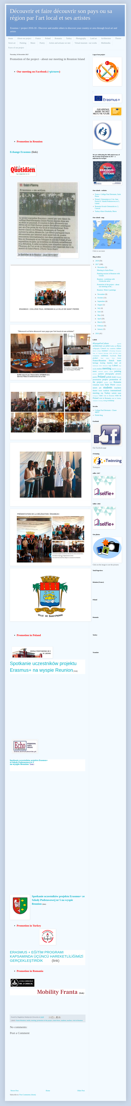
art (104, 346)
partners (101, 374)
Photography (81, 38)
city (108, 348)
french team (115, 360)
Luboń (115, 365)
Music (33, 43)
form (113, 358)
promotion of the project (44, 1020)
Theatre (118, 38)
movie (114, 369)
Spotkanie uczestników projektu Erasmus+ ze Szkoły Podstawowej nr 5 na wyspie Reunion (58, 900)
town (100, 391)
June (99, 312)
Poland (47, 38)
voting (105, 400)
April (99, 319)
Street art (11, 43)
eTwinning (112, 351)
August (100, 305)
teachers (69, 1020)
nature (111, 371)
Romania (58, 38)
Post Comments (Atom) (27, 1095)
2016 (97, 333)
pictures (118, 374)
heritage (95, 363)
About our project (24, 38)
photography (109, 374)
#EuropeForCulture (101, 343)
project (105, 379)
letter (100, 365)
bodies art (113, 346)
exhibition (104, 356)
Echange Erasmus (20, 151)
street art (97, 388)
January (100, 329)
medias (99, 369)
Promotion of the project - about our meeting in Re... (108, 286)
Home (10, 38)
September (101, 301)
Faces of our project (16, 48)
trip (102, 393)
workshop (110, 400)
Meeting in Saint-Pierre (105, 270)
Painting (23, 43)
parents (95, 374)
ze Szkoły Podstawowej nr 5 (22, 762)
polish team (111, 377)
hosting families (106, 363)
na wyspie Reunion (19, 764)
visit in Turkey (116, 398)
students (63, 1020)
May (99, 315)
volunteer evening (98, 400)
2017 (97, 264)
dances (94, 351)
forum (119, 358)
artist (108, 346)
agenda (119, 343)
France (38, 38)
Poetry (42, 43)
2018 (97, 261)
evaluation (96, 356)
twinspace (95, 395)
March (99, 322)
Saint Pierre (56, 1020)
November (101, 294)
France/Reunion (21, 1020)
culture (118, 348)
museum (118, 369)
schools (118, 385)
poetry (95, 377)
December (101, 267)
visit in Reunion (78, 1020)
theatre (95, 391)
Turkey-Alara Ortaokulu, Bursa (106, 211)
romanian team (98, 385)
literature (105, 365)
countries (112, 348)
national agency (103, 371)
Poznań (119, 377)
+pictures (53, 71)
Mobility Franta (57, 992)
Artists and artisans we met (59, 43)
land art (117, 363)
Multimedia (105, 43)
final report (105, 358)
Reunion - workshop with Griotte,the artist (106, 280)
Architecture (106, 38)
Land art (93, 38)
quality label (108, 382)
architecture (97, 346)
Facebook (113, 356)
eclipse (99, 351)
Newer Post (15, 1091)
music (95, 371)
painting (117, 371)
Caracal (103, 348)
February (100, 326)
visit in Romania (105, 398)
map (120, 365)
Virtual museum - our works (86, 43)
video (101, 396)
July (99, 308)
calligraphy (96, 348)
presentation (97, 380)
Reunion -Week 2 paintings (106, 290)
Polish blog (99, 415)
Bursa (119, 346)
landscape (95, 365)
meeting (33, 1020)
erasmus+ (105, 351)
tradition (106, 391)
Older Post (81, 1091)
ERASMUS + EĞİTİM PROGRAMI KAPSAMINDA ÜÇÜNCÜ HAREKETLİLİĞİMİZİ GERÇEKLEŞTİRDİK (46, 956)
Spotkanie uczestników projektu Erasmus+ (29, 760)
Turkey (69, 38)
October (100, 298)
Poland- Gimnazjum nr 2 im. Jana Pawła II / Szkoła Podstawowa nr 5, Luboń (107, 201)
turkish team (116, 393)
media (28, 1020)
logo (110, 365)
